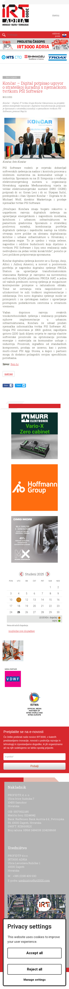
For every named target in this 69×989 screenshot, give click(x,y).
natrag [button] (8, 374)
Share (6, 385)
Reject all (34, 969)
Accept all (34, 953)
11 (18, 599)
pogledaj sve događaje (22, 631)
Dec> (47, 574)
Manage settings (35, 979)
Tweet (18, 385)
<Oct (21, 574)
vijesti (14, 77)
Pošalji (34, 766)
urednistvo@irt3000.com (34, 880)
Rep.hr (15, 364)
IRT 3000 (16, 17)
